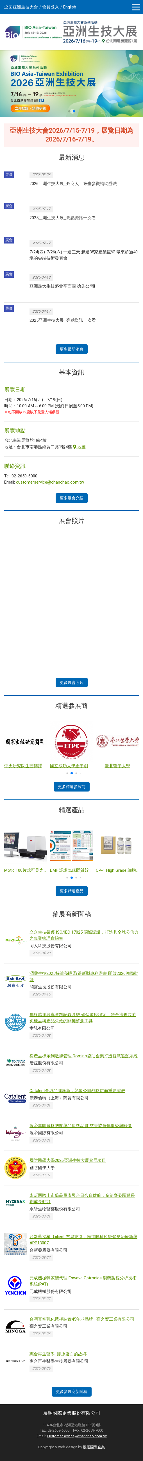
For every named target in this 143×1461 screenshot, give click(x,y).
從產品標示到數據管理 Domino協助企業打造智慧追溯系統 (83, 1055)
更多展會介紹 (71, 498)
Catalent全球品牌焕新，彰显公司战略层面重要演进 (77, 1090)
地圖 (79, 446)
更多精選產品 (71, 891)
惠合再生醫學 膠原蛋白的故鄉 (58, 1353)
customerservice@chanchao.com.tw (50, 482)
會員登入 (50, 7)
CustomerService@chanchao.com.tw (77, 1436)
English (69, 7)
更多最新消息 (71, 349)
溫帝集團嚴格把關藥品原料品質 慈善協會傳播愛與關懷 (80, 1125)
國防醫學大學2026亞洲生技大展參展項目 (67, 1160)
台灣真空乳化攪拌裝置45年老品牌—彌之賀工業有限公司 (81, 1319)
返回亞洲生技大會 (21, 7)
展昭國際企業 (94, 1447)
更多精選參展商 (71, 786)
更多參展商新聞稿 (71, 1391)
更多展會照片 (71, 682)
